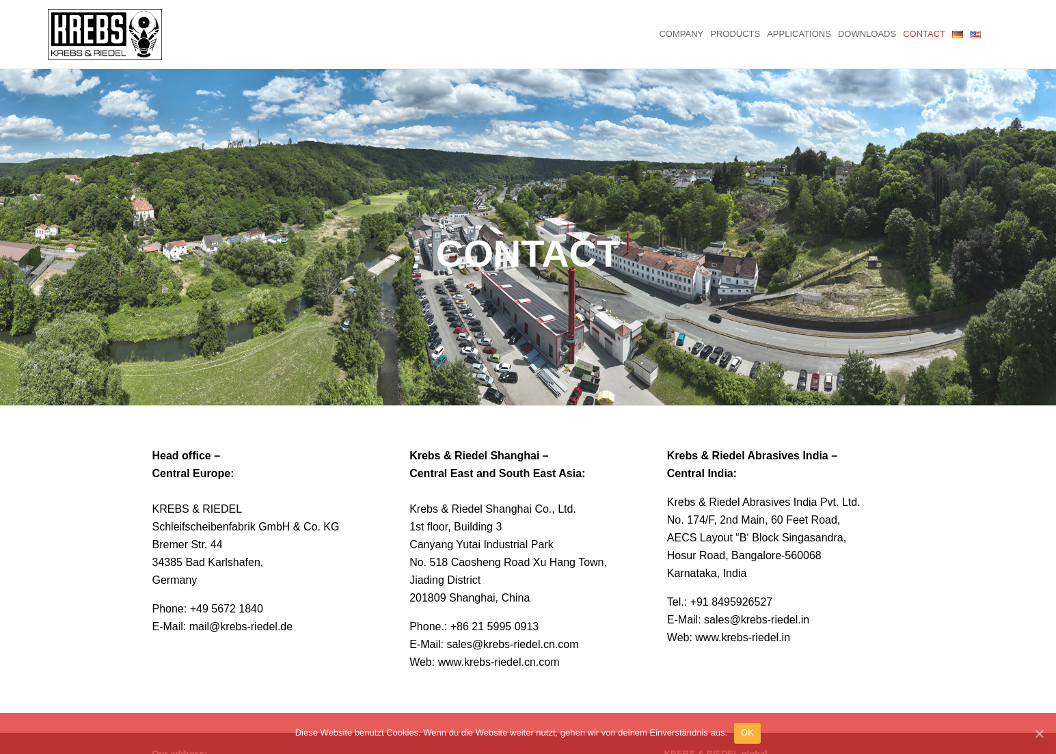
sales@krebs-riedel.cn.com (512, 624)
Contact (924, 34)
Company (681, 34)
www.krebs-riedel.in (742, 617)
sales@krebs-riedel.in (756, 599)
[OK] (1039, 733)
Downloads (867, 34)
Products (735, 34)
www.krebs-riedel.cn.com (499, 641)
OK (747, 732)
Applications (799, 34)
